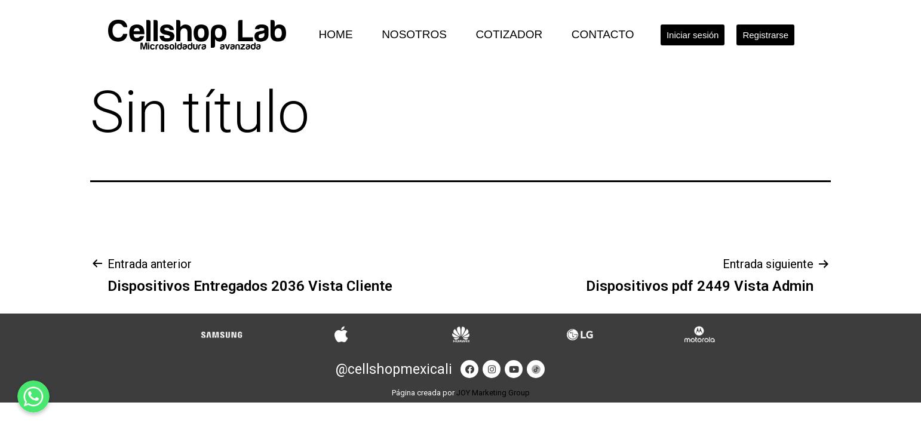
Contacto (603, 34)
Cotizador (508, 34)
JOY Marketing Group (493, 392)
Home (336, 34)
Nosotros (414, 34)
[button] (693, 34)
